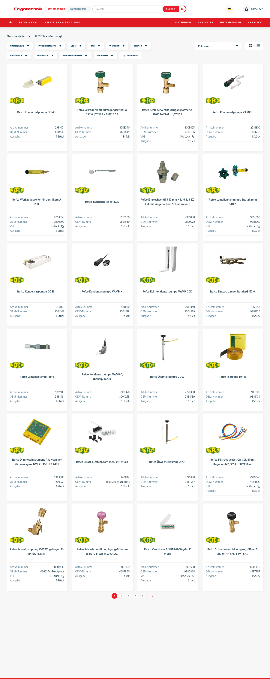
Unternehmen (56, 9)
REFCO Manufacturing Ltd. (50, 36)
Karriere (254, 22)
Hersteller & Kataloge (62, 22)
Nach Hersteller (16, 36)
